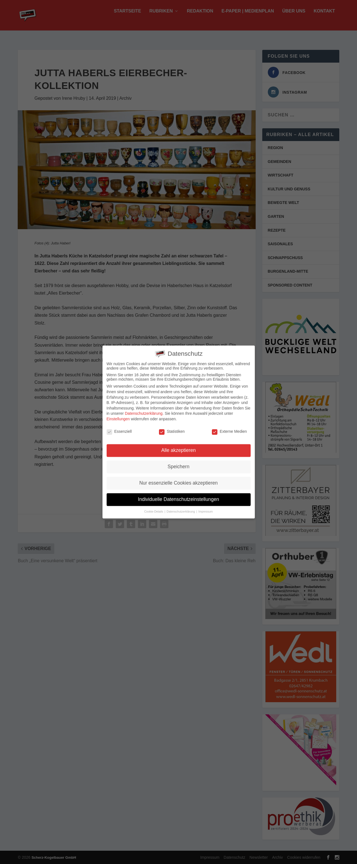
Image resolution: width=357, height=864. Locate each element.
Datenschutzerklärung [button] (181, 509)
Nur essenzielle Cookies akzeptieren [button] (178, 481)
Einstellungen (118, 417)
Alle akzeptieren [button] (178, 448)
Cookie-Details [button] (154, 509)
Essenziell (119, 429)
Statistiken (172, 429)
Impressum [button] (205, 509)
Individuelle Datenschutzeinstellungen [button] (178, 497)
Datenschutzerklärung (144, 411)
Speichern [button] (178, 464)
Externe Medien (229, 429)
